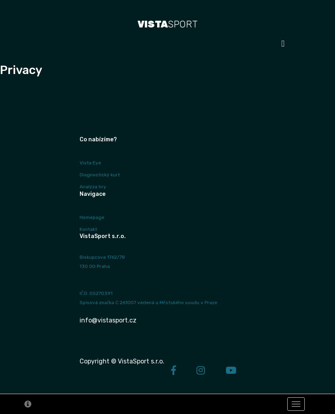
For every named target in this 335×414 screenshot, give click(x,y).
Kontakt (88, 229)
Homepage (92, 217)
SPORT (168, 24)
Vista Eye (90, 163)
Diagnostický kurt (100, 175)
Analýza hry (93, 186)
